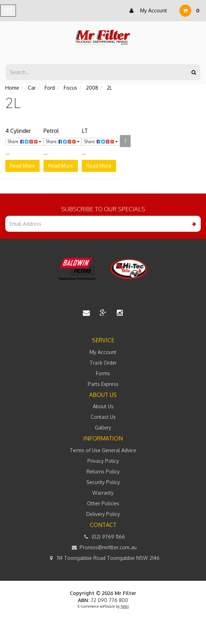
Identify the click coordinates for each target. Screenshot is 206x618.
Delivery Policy (103, 514)
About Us (103, 406)
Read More (22, 166)
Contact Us (103, 417)
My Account (146, 11)
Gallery (103, 428)
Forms (103, 373)
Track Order (103, 363)
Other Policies (103, 503)
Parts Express (103, 384)
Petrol (51, 130)
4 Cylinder (18, 130)
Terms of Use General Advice (103, 450)
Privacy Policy (103, 461)
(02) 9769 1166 (103, 536)
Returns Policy (103, 471)
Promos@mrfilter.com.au (103, 547)
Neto (125, 606)
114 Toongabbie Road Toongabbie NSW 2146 (103, 558)
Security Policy (103, 482)
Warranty (103, 493)
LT (85, 130)
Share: (24, 141)
